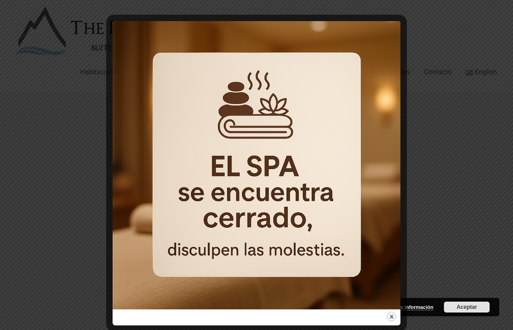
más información (413, 307)
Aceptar (467, 307)
